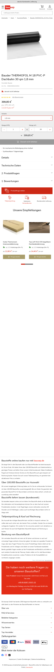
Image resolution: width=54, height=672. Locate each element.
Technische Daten (11, 165)
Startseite (4, 18)
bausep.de (29, 667)
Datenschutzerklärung (38, 659)
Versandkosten (27, 203)
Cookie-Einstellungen (23, 659)
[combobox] (27, 13)
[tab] (27, 158)
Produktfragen (10, 173)
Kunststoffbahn (22, 18)
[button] (23, 264)
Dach (12, 18)
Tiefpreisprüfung (10, 201)
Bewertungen (10, 181)
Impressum (12, 659)
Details (5, 157)
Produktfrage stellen (18, 191)
